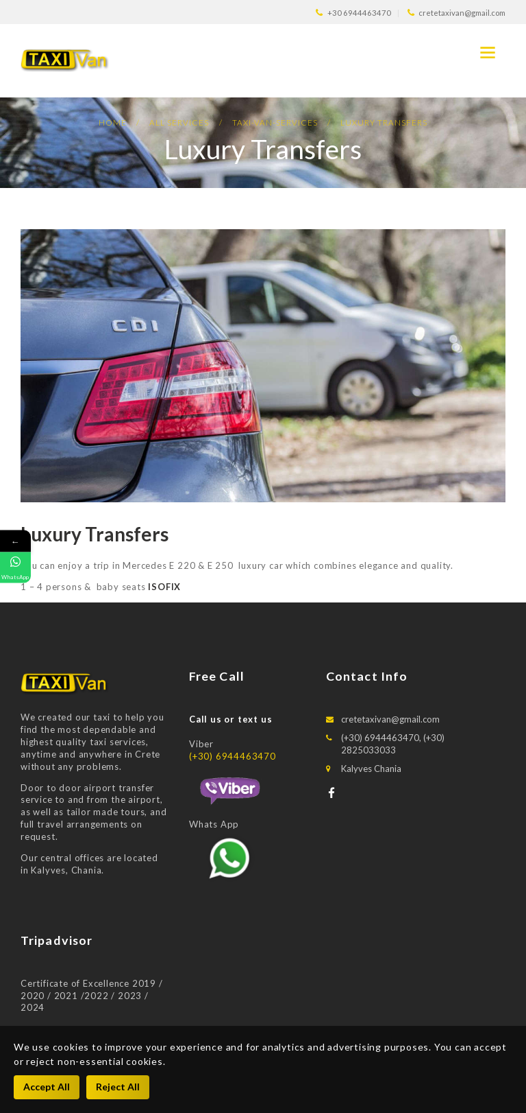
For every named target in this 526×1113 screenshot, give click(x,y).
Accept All (46, 1086)
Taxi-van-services (275, 122)
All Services (179, 122)
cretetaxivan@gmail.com (390, 719)
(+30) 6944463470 (232, 756)
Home (113, 122)
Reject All (118, 1086)
